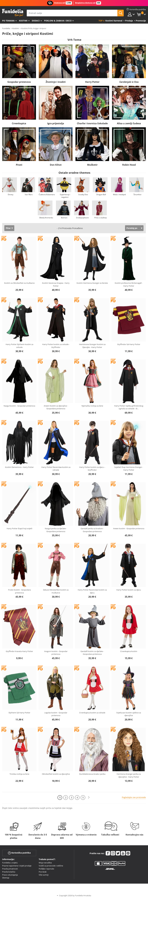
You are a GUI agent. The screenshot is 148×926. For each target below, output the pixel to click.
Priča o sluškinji (100, 217)
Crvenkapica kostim (128, 651)
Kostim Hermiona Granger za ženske (92, 283)
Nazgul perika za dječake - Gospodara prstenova (56, 530)
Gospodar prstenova (19, 81)
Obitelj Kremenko (46, 217)
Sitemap (5, 877)
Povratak (43, 871)
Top (101, 20)
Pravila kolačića (8, 871)
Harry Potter (92, 81)
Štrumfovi (137, 194)
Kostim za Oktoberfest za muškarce (19, 283)
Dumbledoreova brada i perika (92, 774)
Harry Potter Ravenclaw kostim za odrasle (55, 468)
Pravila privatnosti (10, 868)
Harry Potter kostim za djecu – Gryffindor (92, 468)
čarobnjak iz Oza (129, 81)
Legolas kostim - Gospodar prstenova (55, 714)
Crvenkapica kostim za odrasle (92, 712)
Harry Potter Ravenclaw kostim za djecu (92, 591)
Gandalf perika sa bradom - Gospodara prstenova (92, 530)
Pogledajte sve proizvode (134, 797)
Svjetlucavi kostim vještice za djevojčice (128, 714)
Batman (64, 217)
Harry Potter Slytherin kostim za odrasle (19, 345)
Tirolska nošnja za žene (19, 774)
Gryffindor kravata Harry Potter (19, 651)
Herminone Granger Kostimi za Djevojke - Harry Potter (92, 345)
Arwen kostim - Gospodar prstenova (128, 528)
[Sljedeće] (88, 797)
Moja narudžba (45, 862)
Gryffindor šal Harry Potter (128, 344)
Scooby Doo (83, 194)
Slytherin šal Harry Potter (19, 712)
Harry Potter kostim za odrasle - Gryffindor (56, 345)
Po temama (8, 20)
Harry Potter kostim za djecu (128, 589)
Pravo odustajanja (10, 874)
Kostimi (23, 20)
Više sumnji (43, 874)
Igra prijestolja (55, 123)
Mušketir (92, 164)
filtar (8, 228)
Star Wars (29, 194)
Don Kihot (56, 164)
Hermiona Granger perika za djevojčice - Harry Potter (129, 775)
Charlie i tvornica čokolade (92, 123)
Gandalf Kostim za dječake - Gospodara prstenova (92, 652)
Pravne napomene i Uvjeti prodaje (16, 865)
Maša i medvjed (119, 194)
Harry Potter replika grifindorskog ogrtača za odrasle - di (128, 407)
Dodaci (36, 20)
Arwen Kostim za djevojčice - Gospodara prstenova (56, 407)
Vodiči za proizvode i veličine (51, 865)
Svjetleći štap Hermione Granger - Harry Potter (128, 468)
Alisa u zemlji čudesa (129, 123)
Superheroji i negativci (65, 195)
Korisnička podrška (19, 852)
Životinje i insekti (56, 81)
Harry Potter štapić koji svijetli (19, 528)
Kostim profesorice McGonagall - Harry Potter (129, 284)
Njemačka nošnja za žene (92, 405)
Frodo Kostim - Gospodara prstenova (19, 591)
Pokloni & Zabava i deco (58, 20)
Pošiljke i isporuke (46, 868)
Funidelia (6, 28)
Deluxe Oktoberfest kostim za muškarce (56, 591)
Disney (10, 194)
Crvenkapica (19, 123)
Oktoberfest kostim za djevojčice (56, 774)
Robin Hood (129, 164)
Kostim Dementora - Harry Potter (19, 467)
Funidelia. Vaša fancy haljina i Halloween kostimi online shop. (12, 13)
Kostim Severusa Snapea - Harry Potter (56, 284)
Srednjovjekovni (82, 217)
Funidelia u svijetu (10, 862)
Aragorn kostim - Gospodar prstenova (55, 652)
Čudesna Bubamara (47, 194)
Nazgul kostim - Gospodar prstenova (19, 405)
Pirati (19, 164)
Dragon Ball (101, 194)
